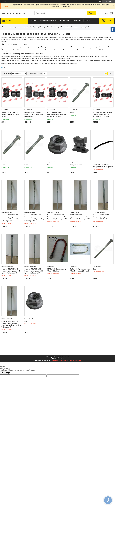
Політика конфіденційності (74, 360)
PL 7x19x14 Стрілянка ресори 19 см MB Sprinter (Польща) (80, 270)
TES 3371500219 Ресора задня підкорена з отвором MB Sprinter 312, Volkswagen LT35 (80, 217)
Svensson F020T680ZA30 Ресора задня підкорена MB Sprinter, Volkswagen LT (33, 271)
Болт (72, 112)
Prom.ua (67, 357)
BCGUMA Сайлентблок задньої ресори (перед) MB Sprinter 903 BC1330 (56, 114)
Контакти (78, 21)
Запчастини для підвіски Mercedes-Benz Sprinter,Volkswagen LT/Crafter (30, 27)
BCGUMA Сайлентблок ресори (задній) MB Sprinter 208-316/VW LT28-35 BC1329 (103, 114)
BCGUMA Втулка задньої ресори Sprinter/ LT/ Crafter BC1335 (10, 114)
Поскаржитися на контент (58, 360)
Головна (33, 21)
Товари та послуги (47, 21)
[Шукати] (91, 13)
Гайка (49, 165)
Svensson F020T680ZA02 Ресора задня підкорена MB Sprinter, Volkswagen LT (11, 271)
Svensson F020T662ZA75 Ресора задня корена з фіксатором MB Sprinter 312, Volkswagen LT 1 (34, 218)
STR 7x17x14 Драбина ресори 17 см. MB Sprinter (57, 270)
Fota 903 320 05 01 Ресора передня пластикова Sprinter (103, 166)
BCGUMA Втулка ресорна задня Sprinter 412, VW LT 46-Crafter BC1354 (33, 114)
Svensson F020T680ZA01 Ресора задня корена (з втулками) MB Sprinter (101, 217)
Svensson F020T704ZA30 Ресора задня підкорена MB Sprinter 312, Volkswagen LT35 (57, 217)
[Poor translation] (7, 373)
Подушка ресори (76, 165)
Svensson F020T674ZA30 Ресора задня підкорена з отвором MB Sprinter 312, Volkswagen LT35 (10, 218)
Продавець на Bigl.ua (58, 358)
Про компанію (65, 21)
